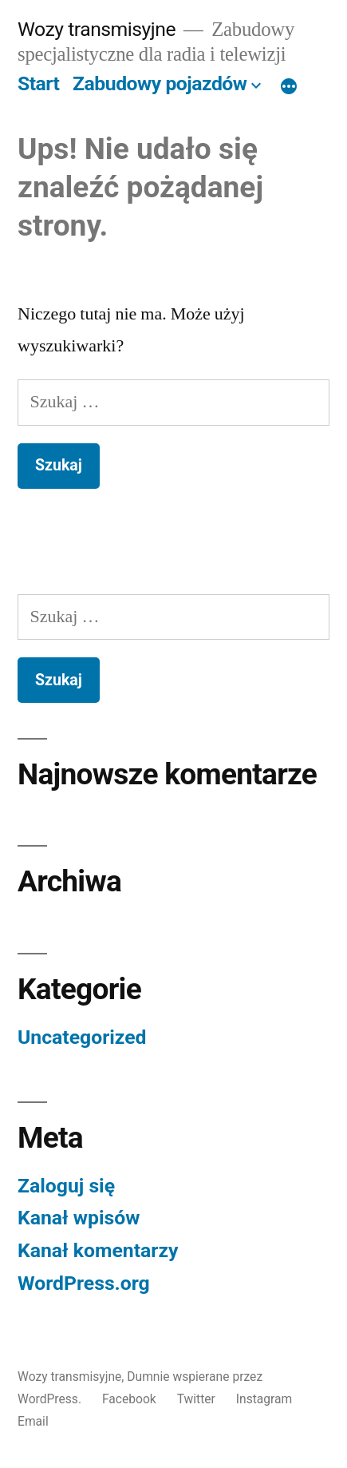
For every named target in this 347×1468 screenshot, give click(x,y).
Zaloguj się (66, 1185)
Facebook (129, 1399)
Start (38, 83)
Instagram (264, 1399)
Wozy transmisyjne (96, 29)
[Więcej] (288, 87)
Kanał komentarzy (98, 1250)
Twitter (196, 1399)
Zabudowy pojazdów (159, 83)
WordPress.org (84, 1283)
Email (33, 1421)
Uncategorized (82, 1037)
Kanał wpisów (79, 1217)
